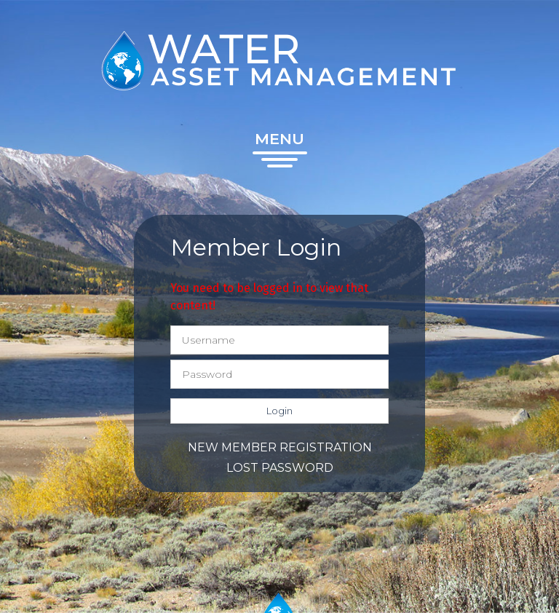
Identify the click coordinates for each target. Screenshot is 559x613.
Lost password (279, 468)
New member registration (280, 447)
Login (279, 410)
